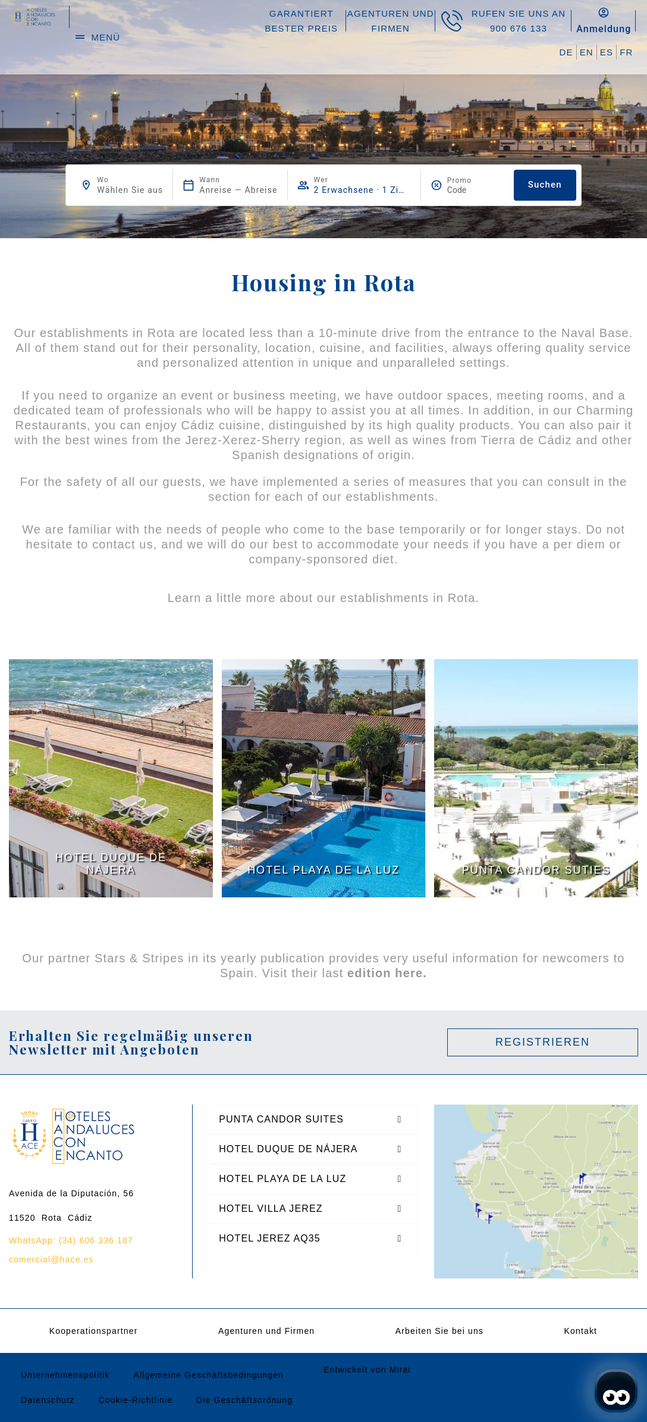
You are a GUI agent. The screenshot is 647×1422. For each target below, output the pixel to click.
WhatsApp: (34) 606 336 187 (71, 1240)
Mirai (400, 1369)
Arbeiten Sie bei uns (439, 1331)
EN (586, 52)
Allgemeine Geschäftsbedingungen (208, 1375)
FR (626, 52)
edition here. (387, 973)
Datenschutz (47, 1400)
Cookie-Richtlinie (135, 1400)
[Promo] (475, 190)
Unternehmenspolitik (65, 1375)
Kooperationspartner (93, 1331)
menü (105, 37)
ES (606, 52)
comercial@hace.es (51, 1259)
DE (566, 52)
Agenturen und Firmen (266, 1331)
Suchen (545, 184)
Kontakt (581, 1331)
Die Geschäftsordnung (244, 1400)
